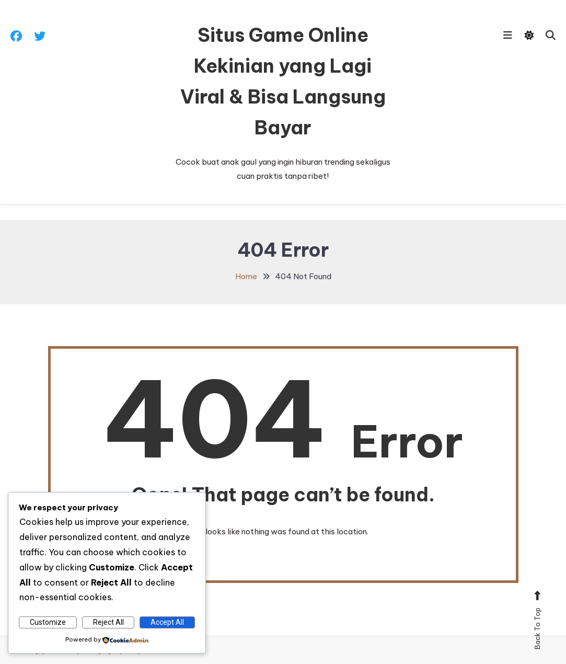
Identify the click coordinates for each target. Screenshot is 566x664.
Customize (48, 622)
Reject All (108, 622)
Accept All (167, 622)
